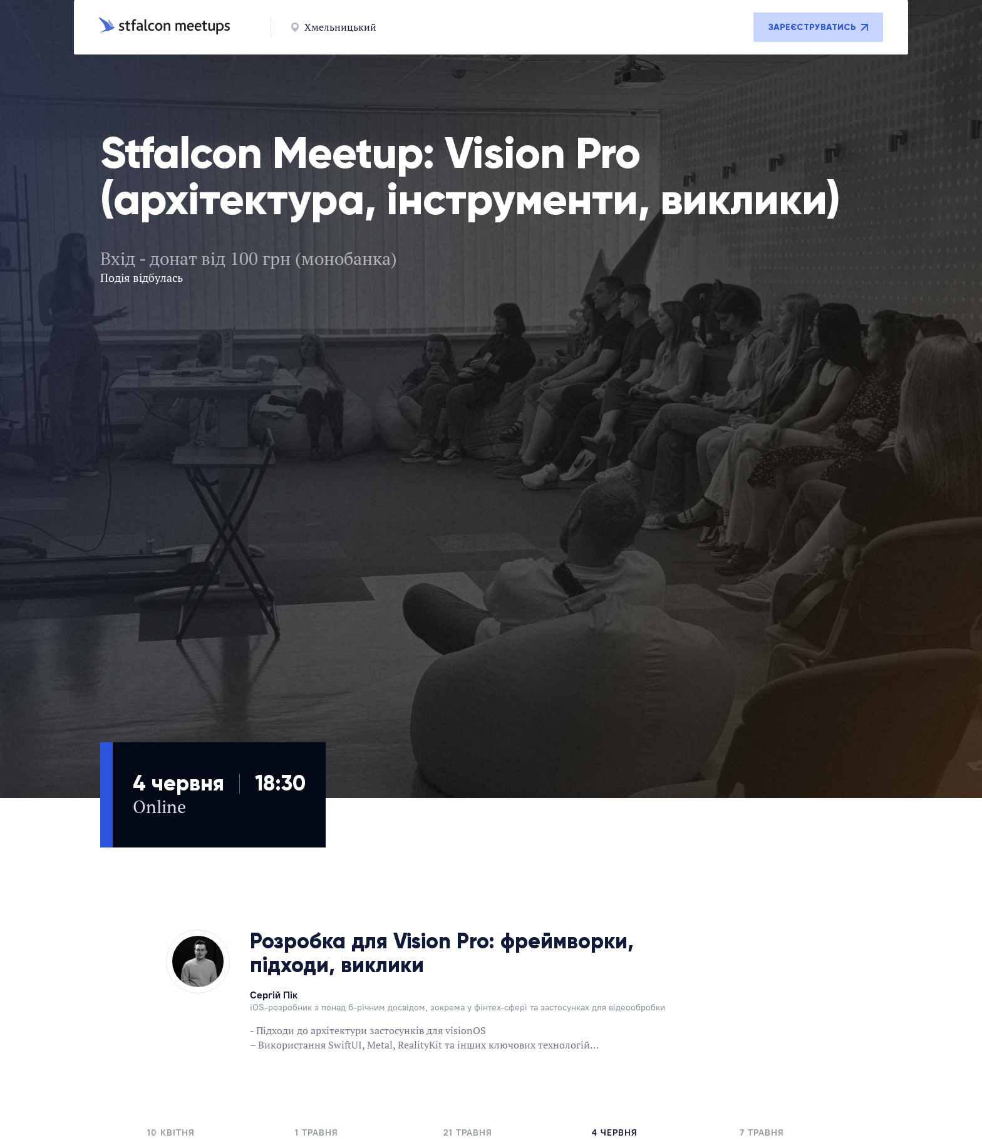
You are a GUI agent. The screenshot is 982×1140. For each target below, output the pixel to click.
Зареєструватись (818, 27)
